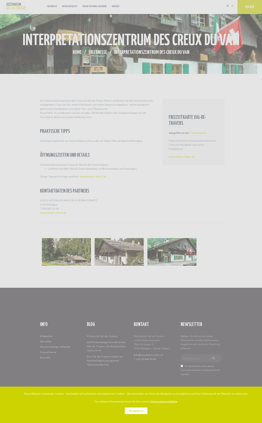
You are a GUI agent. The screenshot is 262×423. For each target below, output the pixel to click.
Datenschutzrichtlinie (164, 401)
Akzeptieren (136, 410)
